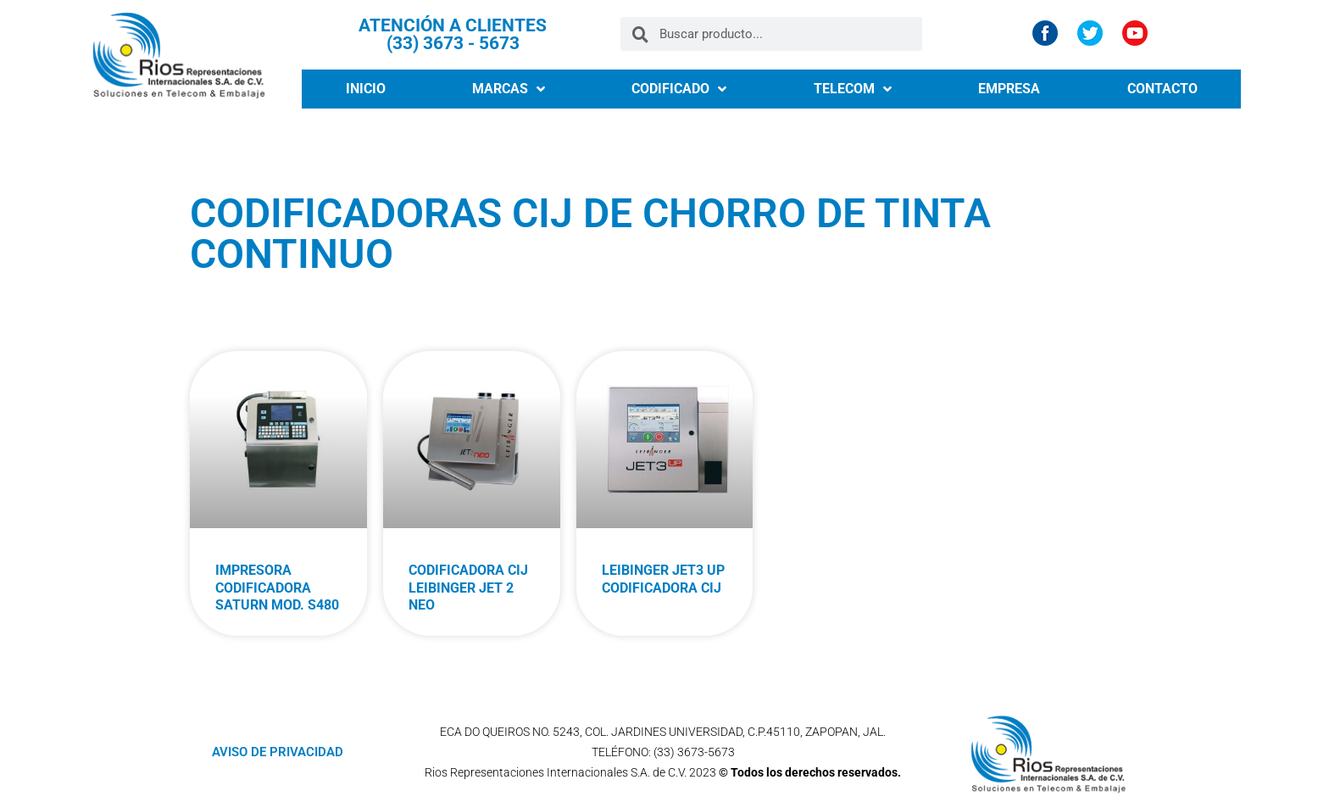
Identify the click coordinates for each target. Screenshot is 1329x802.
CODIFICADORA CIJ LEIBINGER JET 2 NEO (468, 588)
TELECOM (853, 89)
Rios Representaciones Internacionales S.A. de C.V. (556, 772)
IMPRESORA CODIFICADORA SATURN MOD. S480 (277, 588)
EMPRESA (1009, 89)
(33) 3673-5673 (694, 752)
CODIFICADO (678, 89)
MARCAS (508, 89)
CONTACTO (1162, 89)
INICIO (366, 89)
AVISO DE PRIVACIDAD (277, 752)
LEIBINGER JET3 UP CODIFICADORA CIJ (663, 579)
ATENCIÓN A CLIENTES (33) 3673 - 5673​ (453, 34)
